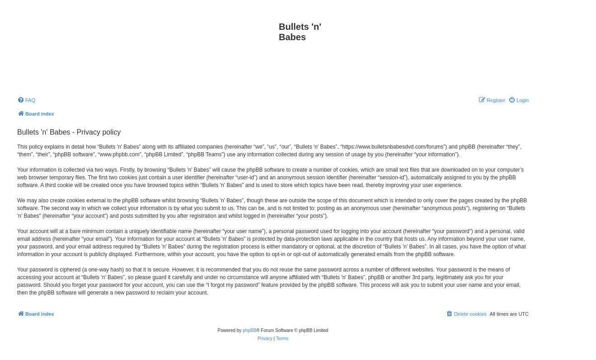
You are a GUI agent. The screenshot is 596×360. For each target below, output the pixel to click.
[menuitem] (26, 100)
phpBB (249, 330)
